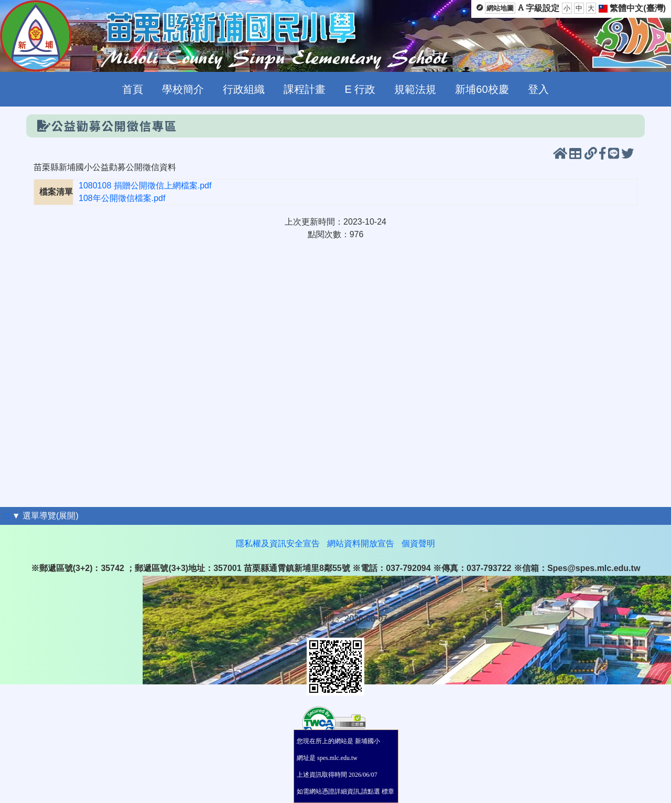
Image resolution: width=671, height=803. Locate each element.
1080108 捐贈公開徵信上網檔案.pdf (145, 185)
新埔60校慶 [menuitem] (481, 89)
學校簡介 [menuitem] (183, 89)
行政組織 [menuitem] (244, 89)
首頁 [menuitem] (132, 89)
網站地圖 (500, 8)
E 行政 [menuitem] (359, 89)
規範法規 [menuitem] (415, 89)
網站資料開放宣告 (360, 543)
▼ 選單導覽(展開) (45, 515)
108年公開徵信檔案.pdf (122, 198)
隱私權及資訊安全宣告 (278, 543)
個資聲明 (418, 543)
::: (6, 515)
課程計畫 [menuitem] (305, 89)
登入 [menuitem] (538, 89)
